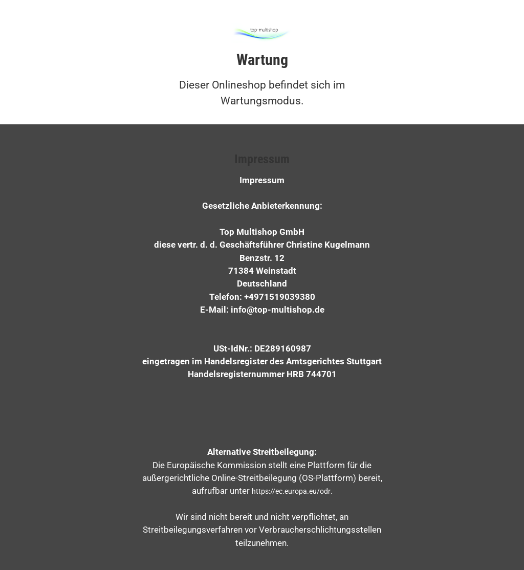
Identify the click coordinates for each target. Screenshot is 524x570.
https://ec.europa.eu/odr (291, 491)
